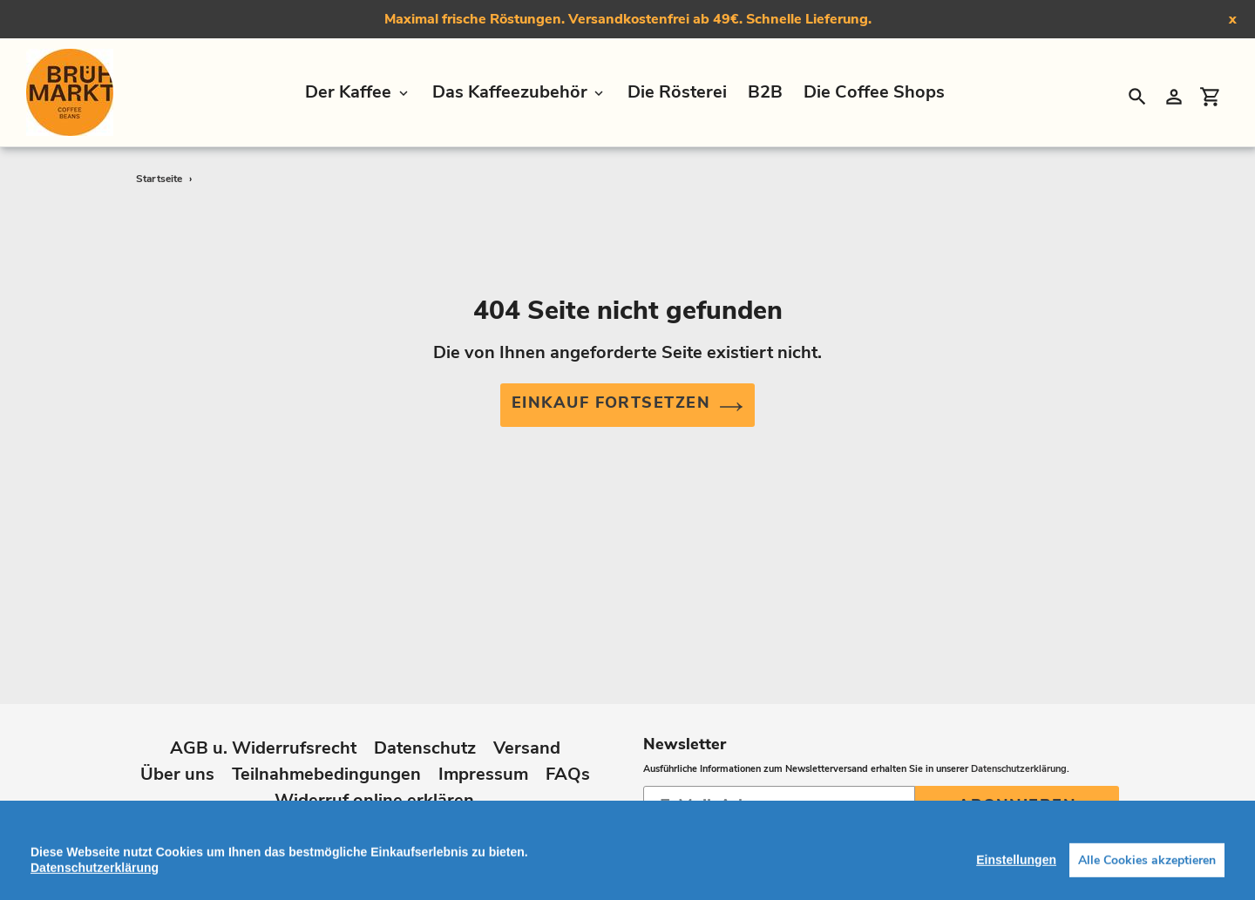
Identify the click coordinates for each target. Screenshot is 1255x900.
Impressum (483, 765)
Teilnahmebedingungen (326, 765)
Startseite (159, 179)
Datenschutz (425, 739)
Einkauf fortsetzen (627, 405)
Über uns (177, 765)
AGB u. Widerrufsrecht (263, 739)
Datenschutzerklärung (1019, 760)
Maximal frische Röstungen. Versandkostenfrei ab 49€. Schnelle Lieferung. (628, 19)
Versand (526, 739)
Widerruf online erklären (374, 791)
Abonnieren (1017, 796)
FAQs (568, 765)
